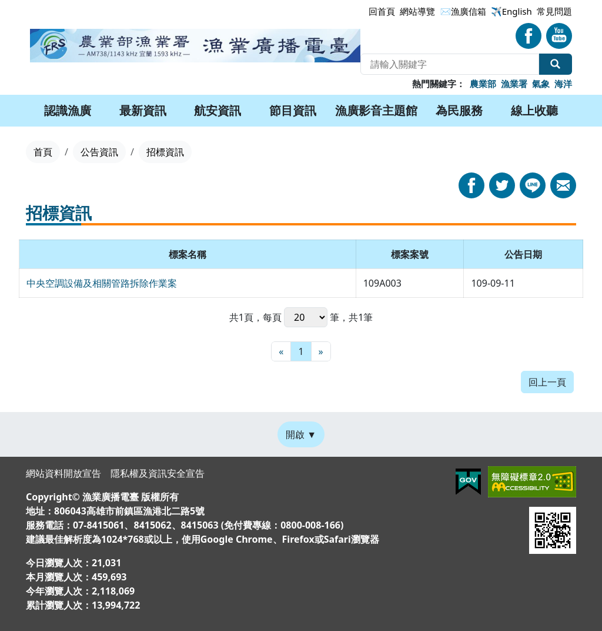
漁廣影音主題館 (376, 110)
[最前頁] (281, 351)
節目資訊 (292, 110)
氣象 (541, 83)
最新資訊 (142, 110)
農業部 (483, 83)
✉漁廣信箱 (463, 11)
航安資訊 (217, 110)
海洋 (563, 83)
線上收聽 (534, 110)
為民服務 (459, 110)
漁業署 (514, 83)
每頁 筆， (306, 317)
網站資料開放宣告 (63, 473)
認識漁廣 (67, 110)
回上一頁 (547, 382)
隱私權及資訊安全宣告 (158, 473)
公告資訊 (99, 151)
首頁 (43, 151)
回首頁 (382, 11)
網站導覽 (417, 11)
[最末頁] (321, 351)
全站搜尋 (555, 64)
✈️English (511, 11)
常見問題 (554, 11)
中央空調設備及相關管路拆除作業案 (101, 283)
